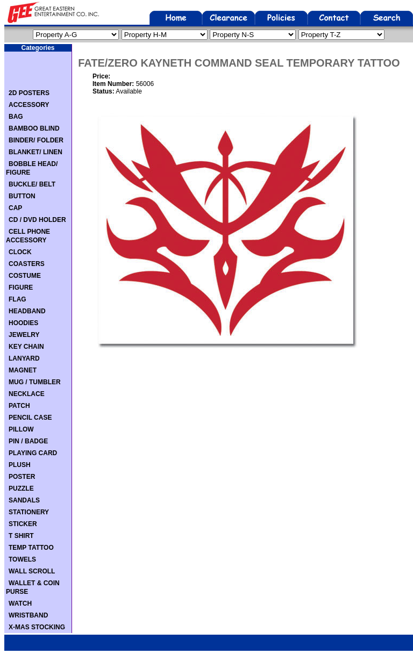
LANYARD (24, 358)
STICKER (23, 524)
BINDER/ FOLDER (36, 140)
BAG (16, 116)
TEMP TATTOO (31, 547)
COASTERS (27, 264)
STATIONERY (29, 512)
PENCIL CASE (30, 417)
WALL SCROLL (32, 571)
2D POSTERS (29, 93)
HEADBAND (27, 311)
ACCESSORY (29, 105)
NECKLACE (27, 394)
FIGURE (21, 287)
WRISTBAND (28, 615)
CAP (15, 208)
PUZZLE (21, 488)
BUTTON (22, 196)
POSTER (22, 476)
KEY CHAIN (26, 346)
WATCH (20, 603)
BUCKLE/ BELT (32, 184)
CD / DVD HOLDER (37, 220)
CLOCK (20, 252)
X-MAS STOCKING (37, 627)
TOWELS (22, 559)
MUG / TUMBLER (35, 382)
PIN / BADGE (28, 441)
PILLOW (21, 429)
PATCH (19, 405)
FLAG (17, 299)
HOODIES (23, 323)
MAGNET (23, 370)
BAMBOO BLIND (34, 128)
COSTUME (25, 275)
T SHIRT (21, 536)
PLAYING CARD (33, 453)
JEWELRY (24, 335)
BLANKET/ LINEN (35, 152)
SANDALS (24, 500)
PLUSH (20, 465)
